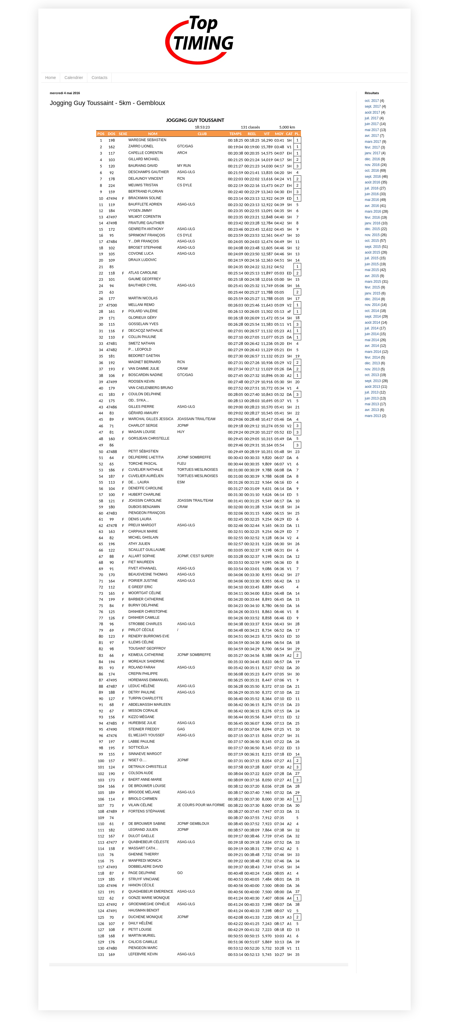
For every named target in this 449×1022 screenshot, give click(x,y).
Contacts (99, 77)
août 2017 (372, 112)
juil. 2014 (372, 328)
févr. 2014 (372, 357)
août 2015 (372, 252)
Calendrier (73, 77)
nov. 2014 (372, 305)
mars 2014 (373, 352)
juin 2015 (372, 264)
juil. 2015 (372, 258)
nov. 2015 (372, 235)
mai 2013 (372, 404)
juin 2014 (372, 334)
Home (50, 77)
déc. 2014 (372, 299)
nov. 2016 (372, 165)
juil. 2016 (372, 188)
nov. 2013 (372, 369)
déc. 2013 (372, 363)
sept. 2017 (373, 106)
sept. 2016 (373, 177)
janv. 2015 (373, 293)
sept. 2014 (373, 317)
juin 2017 (372, 124)
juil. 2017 (372, 118)
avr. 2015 (372, 276)
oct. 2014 (372, 311)
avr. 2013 (372, 410)
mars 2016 (373, 211)
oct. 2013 (372, 375)
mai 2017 (372, 130)
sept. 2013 (373, 381)
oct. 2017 (372, 101)
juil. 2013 (372, 392)
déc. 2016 (372, 159)
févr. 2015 (372, 287)
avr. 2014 (372, 346)
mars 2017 (373, 142)
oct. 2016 (372, 171)
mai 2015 (372, 270)
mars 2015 (373, 282)
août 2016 (372, 182)
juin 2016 (372, 194)
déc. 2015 (372, 229)
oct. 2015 (372, 241)
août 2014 (372, 323)
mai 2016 (372, 200)
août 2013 (372, 387)
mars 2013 (373, 416)
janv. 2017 (373, 153)
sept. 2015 (373, 247)
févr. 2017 (372, 147)
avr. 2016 (372, 206)
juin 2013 (372, 398)
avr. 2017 (372, 136)
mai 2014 (372, 340)
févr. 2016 (372, 218)
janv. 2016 (373, 223)
